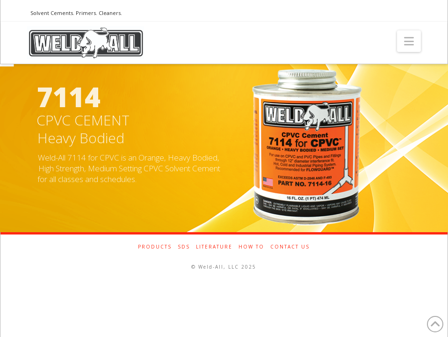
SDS (184, 247)
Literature (214, 247)
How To (251, 247)
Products (155, 247)
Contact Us (290, 247)
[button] (409, 41)
